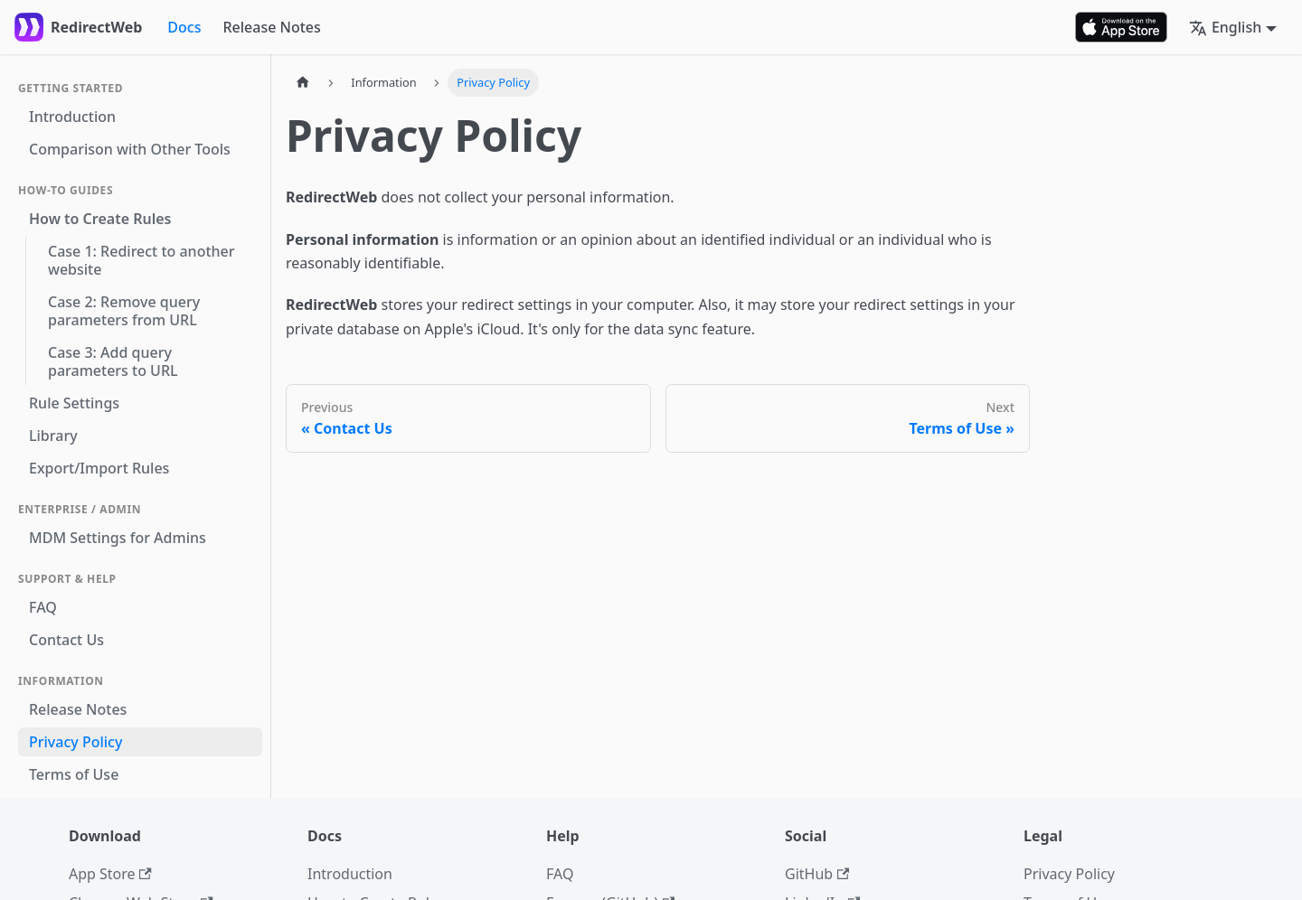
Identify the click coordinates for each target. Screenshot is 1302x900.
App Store (110, 874)
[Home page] (303, 83)
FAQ (559, 874)
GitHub (817, 874)
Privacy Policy (1069, 874)
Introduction (349, 874)
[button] (1233, 27)
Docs (184, 27)
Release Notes (271, 27)
